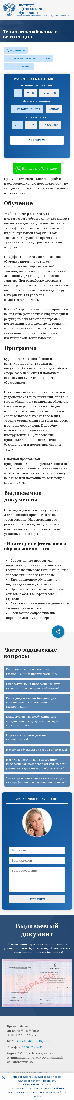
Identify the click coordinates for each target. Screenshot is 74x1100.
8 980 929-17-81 (32, 1047)
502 (31, 125)
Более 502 (50, 125)
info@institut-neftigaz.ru (34, 1041)
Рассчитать (37, 140)
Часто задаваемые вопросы (28, 58)
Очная (54, 109)
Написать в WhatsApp (36, 169)
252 (17, 125)
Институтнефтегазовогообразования (29, 9)
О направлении (18, 66)
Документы (15, 50)
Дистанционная (27, 109)
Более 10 (49, 93)
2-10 (30, 93)
